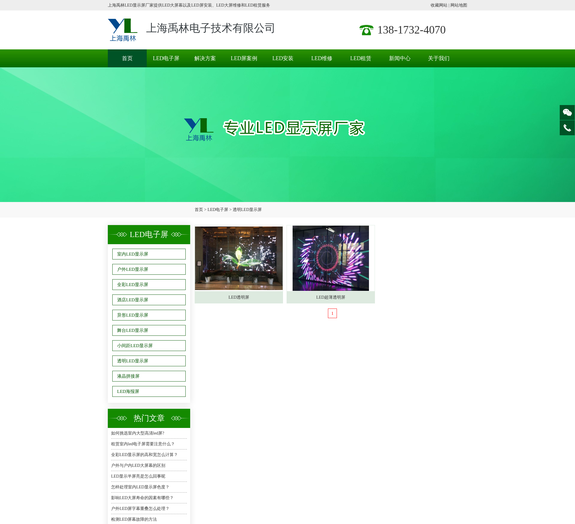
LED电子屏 (166, 58)
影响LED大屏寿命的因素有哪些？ (142, 498)
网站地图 (458, 5)
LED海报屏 (128, 391)
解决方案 (205, 58)
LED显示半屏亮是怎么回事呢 (138, 476)
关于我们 (439, 58)
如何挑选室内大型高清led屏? (137, 433)
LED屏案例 (244, 58)
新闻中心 (400, 58)
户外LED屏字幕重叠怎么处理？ (140, 508)
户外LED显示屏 (132, 269)
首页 (127, 58)
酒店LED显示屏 (132, 299)
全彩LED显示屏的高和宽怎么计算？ (144, 454)
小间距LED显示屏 (135, 345)
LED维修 (322, 58)
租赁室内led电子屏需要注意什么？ (143, 444)
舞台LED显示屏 (132, 330)
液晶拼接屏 (128, 376)
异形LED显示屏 (132, 315)
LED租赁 (361, 58)
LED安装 (283, 58)
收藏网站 (439, 5)
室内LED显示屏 (132, 254)
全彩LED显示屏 (132, 284)
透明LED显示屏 (247, 209)
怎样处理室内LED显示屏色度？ (140, 487)
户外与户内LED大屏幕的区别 (138, 465)
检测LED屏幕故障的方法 (134, 519)
